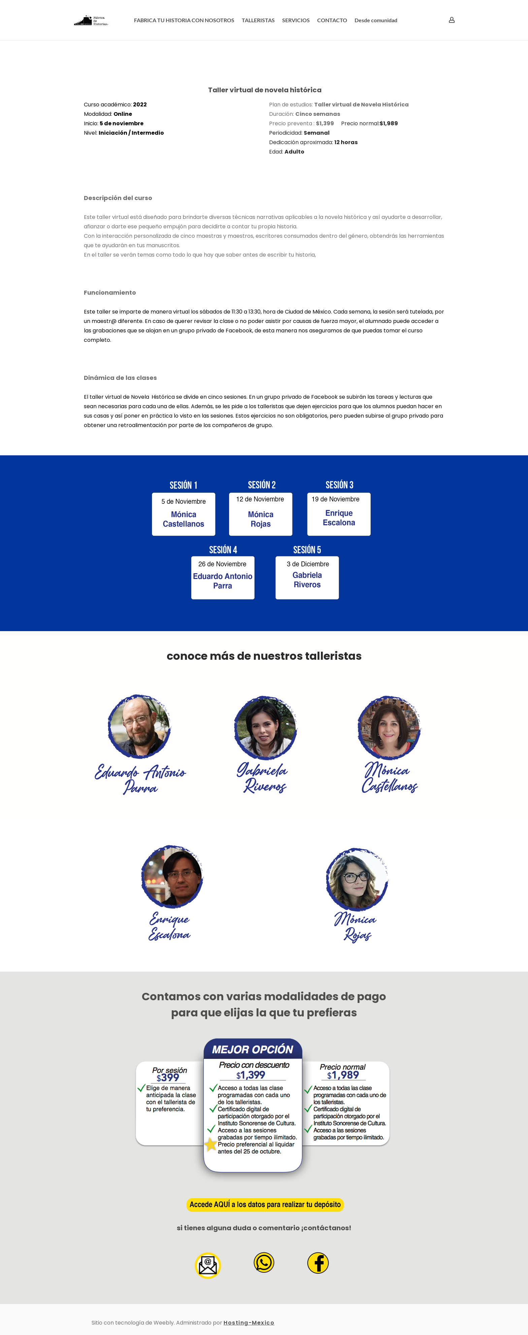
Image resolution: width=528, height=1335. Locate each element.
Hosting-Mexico (249, 1323)
